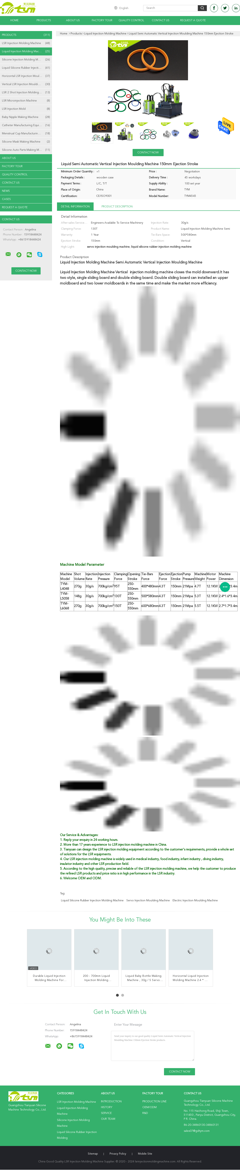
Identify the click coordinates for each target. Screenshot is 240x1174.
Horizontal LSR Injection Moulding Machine (27, 76)
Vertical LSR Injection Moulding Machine (27, 84)
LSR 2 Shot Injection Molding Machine (26, 92)
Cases (6, 199)
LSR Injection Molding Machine (26, 43)
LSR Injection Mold (26, 109)
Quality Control (131, 20)
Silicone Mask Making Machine (26, 142)
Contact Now (148, 152)
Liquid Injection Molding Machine (26, 51)
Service (106, 1113)
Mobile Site (145, 1153)
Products (44, 20)
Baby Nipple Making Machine (26, 117)
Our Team (108, 1119)
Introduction (111, 1101)
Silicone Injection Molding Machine (26, 60)
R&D (145, 1113)
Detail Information (75, 206)
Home (14, 20)
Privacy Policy (118, 1153)
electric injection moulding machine (195, 900)
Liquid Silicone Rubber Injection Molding (27, 68)
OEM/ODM (149, 1107)
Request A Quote (193, 20)
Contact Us (160, 20)
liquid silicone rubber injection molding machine (92, 900)
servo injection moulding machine (148, 900)
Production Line (154, 1101)
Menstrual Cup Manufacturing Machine (26, 134)
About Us (73, 20)
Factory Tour (102, 20)
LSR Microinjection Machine (26, 101)
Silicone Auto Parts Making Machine (26, 150)
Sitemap (93, 1153)
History (106, 1107)
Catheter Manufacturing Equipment (26, 125)
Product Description (117, 206)
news (6, 191)
